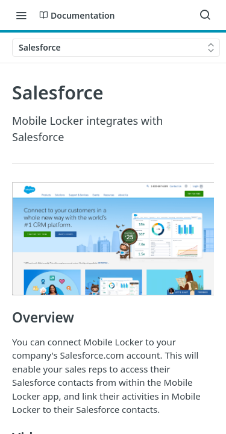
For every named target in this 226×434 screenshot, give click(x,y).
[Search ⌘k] (205, 15)
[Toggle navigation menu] (21, 15)
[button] (113, 238)
